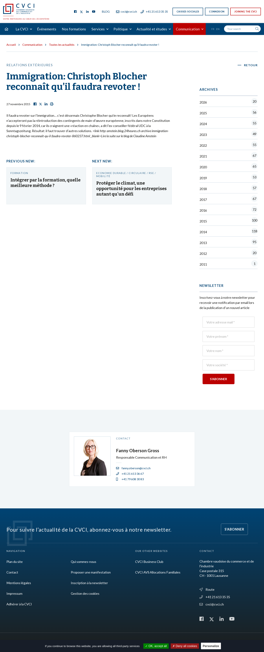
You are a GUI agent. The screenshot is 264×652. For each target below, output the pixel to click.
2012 (228, 253)
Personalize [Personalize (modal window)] (211, 646)
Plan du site (14, 562)
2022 (228, 145)
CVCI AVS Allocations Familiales (157, 572)
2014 (228, 231)
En (217, 29)
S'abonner (234, 529)
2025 (228, 112)
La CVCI (22, 29)
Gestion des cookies (85, 593)
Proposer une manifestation (91, 572)
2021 (228, 156)
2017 (228, 199)
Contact (12, 572)
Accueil (11, 44)
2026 (228, 102)
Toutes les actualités (61, 44)
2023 (228, 134)
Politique (120, 29)
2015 (228, 221)
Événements (46, 29)
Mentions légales (18, 583)
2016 (228, 210)
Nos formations (74, 29)
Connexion (216, 11)
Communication (188, 29)
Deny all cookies (185, 646)
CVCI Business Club (149, 562)
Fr (212, 29)
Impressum (14, 593)
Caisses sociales (188, 11)
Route (206, 589)
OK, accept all (156, 646)
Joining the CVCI (245, 11)
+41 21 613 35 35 (154, 11)
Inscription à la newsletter (89, 583)
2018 (228, 188)
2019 (228, 177)
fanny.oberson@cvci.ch (133, 468)
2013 (228, 242)
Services (98, 29)
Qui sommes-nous (83, 562)
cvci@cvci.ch (126, 11)
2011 (228, 264)
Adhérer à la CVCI (19, 604)
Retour (251, 65)
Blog (106, 11)
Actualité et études (152, 29)
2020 (228, 166)
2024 (228, 123)
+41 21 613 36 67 (130, 473)
